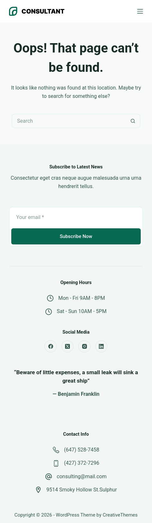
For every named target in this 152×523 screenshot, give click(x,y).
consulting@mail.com (82, 476)
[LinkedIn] (101, 346)
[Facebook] (50, 346)
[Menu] (140, 11)
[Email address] (75, 217)
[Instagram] (84, 346)
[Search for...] (69, 121)
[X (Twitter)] (68, 346)
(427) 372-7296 (81, 463)
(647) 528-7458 (81, 450)
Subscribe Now (76, 236)
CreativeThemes (120, 515)
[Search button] (133, 121)
